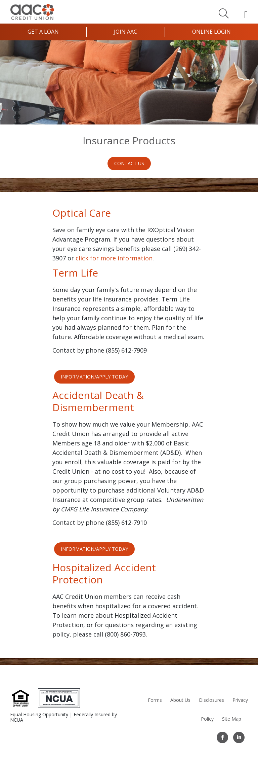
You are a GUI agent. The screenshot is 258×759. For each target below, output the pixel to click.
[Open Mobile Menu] (246, 14)
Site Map (231, 719)
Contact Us (129, 163)
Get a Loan (43, 31)
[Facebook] (222, 737)
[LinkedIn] (239, 737)
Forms (155, 700)
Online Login (211, 31)
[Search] (223, 13)
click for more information (114, 258)
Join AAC (125, 31)
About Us (180, 700)
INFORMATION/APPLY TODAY (94, 376)
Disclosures (211, 700)
